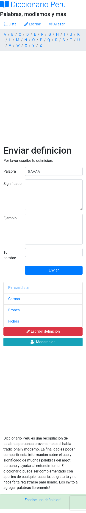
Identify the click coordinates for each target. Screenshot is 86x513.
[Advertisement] (43, 100)
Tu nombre (9, 255)
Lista (10, 24)
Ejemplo (10, 218)
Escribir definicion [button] (43, 331)
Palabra (9, 171)
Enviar (54, 270)
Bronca (14, 310)
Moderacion (43, 342)
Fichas (13, 321)
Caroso (14, 299)
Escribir (32, 24)
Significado (12, 184)
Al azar (57, 24)
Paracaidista (18, 287)
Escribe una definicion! (43, 500)
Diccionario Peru (33, 4)
